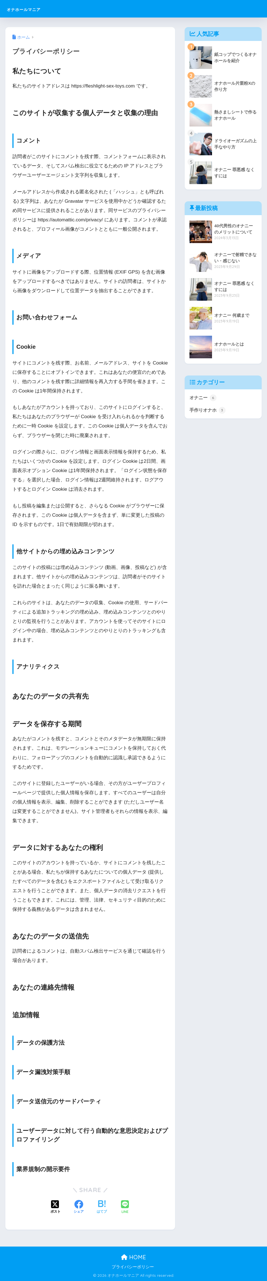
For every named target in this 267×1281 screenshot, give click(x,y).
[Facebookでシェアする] (79, 1207)
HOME (133, 1257)
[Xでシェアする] (55, 1207)
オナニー (203, 397)
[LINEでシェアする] (125, 1207)
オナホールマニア (35, 9)
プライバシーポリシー (133, 1267)
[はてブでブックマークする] (102, 1207)
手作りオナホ (208, 410)
